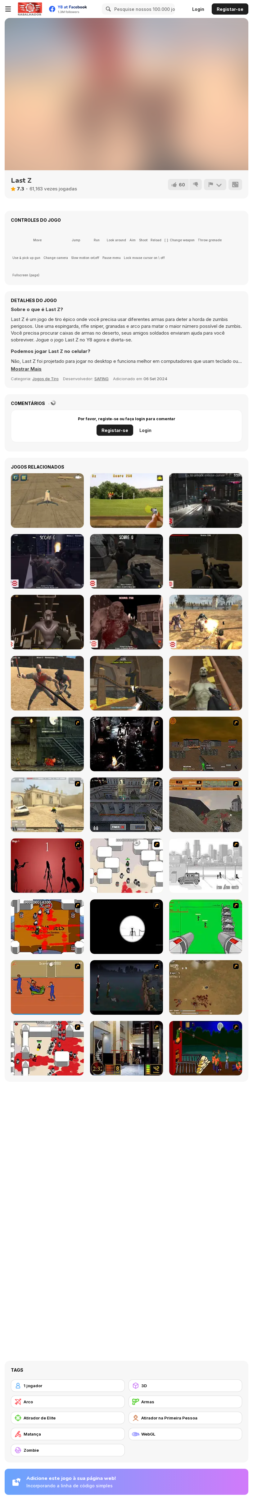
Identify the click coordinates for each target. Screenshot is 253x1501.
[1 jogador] (68, 1385)
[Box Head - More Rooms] (126, 865)
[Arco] (68, 1402)
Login (198, 9)
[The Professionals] (126, 804)
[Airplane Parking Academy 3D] (47, 500)
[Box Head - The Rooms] (47, 926)
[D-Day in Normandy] (205, 804)
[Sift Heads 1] (205, 865)
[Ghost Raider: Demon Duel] (126, 744)
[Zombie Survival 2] (47, 744)
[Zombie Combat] (205, 561)
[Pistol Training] (126, 500)
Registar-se (230, 9)
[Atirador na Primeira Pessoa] (185, 1418)
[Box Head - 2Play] (47, 1048)
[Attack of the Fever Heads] (47, 987)
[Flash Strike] (47, 804)
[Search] (107, 9)
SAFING (101, 378)
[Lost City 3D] (126, 561)
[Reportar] (215, 184)
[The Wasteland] (205, 622)
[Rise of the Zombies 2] (205, 500)
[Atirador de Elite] (68, 1418)
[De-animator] (47, 865)
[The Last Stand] (126, 987)
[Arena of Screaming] (126, 622)
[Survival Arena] (47, 683)
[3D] (185, 1385)
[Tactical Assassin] (126, 926)
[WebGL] (185, 1434)
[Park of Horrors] (47, 561)
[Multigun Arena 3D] (126, 683)
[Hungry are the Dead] (205, 1048)
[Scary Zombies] (205, 683)
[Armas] (185, 1402)
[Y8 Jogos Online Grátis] (29, 9)
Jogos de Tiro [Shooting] (45, 378)
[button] (26, 369)
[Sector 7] (47, 622)
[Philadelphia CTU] (126, 1048)
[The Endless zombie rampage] (205, 987)
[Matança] (68, 1434)
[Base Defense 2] (205, 926)
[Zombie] (68, 1450)
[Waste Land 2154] (205, 744)
